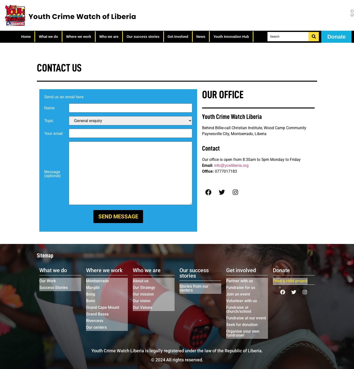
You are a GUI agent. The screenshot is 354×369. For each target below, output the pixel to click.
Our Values (142, 307)
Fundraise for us (240, 287)
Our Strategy (144, 287)
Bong (90, 294)
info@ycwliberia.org (231, 165)
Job (328, 17)
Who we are (108, 37)
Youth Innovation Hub (231, 37)
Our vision (141, 300)
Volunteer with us (241, 300)
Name (49, 108)
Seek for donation (242, 324)
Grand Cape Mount (102, 307)
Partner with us (239, 281)
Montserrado (97, 281)
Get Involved (178, 37)
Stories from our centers (193, 288)
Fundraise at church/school (238, 309)
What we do (48, 37)
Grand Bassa (97, 314)
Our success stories (143, 37)
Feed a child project (290, 281)
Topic (48, 121)
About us (140, 281)
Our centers (96, 327)
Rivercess (94, 320)
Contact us (328, 13)
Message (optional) (52, 174)
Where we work (78, 37)
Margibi (93, 287)
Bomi (90, 300)
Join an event (238, 294)
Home (26, 37)
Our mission (143, 294)
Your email (53, 134)
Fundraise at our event (246, 318)
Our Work (47, 281)
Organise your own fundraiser (242, 333)
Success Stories (53, 287)
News (201, 37)
